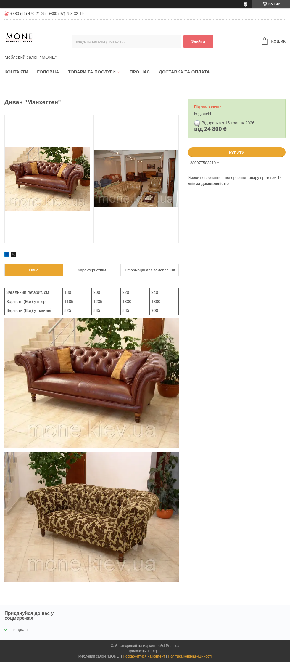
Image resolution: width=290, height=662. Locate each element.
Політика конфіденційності (190, 656)
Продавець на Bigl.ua (145, 651)
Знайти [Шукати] (198, 41)
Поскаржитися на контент (144, 656)
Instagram (19, 629)
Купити (236, 152)
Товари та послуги (92, 72)
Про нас (140, 72)
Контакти (16, 72)
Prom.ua (172, 646)
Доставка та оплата (184, 72)
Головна (48, 72)
